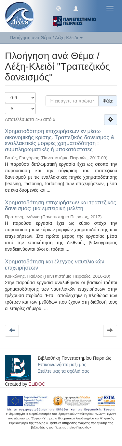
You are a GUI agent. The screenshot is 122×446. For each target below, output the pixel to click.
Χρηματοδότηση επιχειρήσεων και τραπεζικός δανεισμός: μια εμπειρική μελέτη (60, 205)
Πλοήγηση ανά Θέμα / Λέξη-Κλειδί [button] (46, 37)
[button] (58, 8)
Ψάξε (107, 100)
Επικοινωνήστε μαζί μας (62, 364)
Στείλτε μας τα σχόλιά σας (63, 371)
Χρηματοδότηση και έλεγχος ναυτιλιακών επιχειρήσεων (54, 265)
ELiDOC (36, 384)
